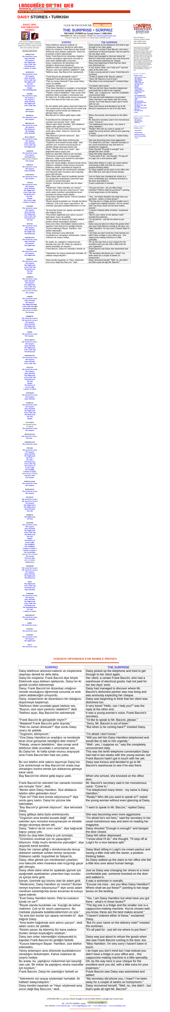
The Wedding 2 (30, 546)
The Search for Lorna (29, 56)
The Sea (25, 617)
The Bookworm (29, 66)
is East (136, 138)
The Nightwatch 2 (30, 507)
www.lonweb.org (63, 1006)
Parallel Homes (139, 132)
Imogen (29, 88)
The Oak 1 (29, 458)
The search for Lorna (29, 450)
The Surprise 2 (30, 100)
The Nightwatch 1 (30, 505)
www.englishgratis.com (81, 1006)
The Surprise (29, 60)
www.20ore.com (100, 1006)
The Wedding (29, 131)
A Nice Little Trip (30, 64)
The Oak (30, 84)
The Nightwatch (29, 62)
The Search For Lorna (29, 334)
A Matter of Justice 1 (30, 548)
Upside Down (29, 562)
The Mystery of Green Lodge (30, 386)
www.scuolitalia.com (117, 1006)
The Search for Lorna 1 (30, 318)
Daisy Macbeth (30, 58)
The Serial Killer (29, 552)
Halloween (137, 122)
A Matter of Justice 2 (30, 550)
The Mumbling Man (30, 90)
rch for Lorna (32, 617)
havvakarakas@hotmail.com (105, 36)
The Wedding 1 (30, 544)
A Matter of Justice (29, 68)
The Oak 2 (29, 460)
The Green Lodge (30, 200)
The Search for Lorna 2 (30, 320)
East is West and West (140, 136)
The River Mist (30, 475)
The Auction (29, 161)
